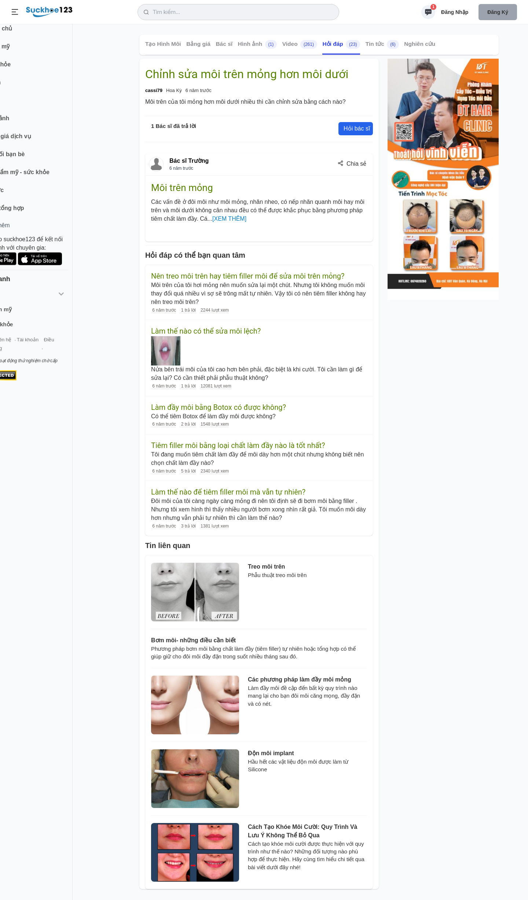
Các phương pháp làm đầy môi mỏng (299, 679)
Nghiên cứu (419, 44)
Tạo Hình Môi (163, 44)
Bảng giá (198, 44)
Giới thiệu (16, 347)
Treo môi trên (266, 566)
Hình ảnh (257, 44)
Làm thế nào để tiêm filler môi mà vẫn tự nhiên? (228, 492)
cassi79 (153, 90)
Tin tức (382, 44)
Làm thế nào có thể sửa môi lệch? (206, 331)
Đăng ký (497, 12)
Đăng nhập (454, 12)
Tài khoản (65, 347)
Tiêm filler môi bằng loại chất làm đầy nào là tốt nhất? (238, 445)
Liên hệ (41, 347)
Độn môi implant (271, 753)
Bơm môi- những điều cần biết (193, 640)
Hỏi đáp (341, 44)
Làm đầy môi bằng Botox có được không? (218, 407)
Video (299, 44)
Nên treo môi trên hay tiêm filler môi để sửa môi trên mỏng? (247, 276)
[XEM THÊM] (229, 219)
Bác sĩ (224, 44)
